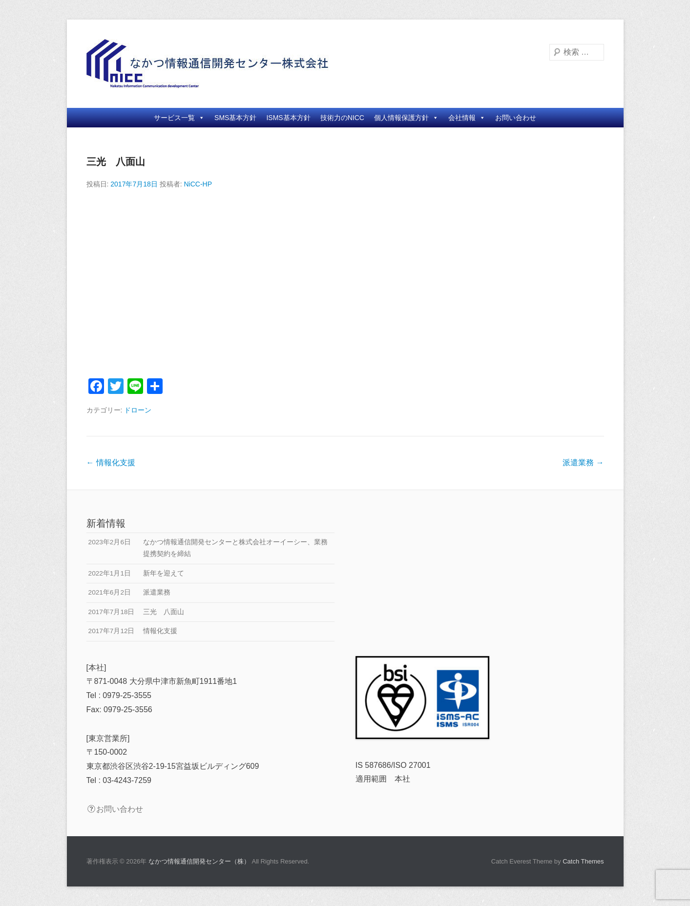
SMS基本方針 (235, 118)
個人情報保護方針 (406, 117)
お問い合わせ (515, 118)
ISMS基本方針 (288, 118)
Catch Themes (583, 861)
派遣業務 (583, 462)
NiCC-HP (198, 184)
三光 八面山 (115, 161)
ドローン (137, 410)
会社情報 (466, 117)
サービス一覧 (179, 117)
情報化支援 (110, 462)
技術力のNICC (342, 118)
